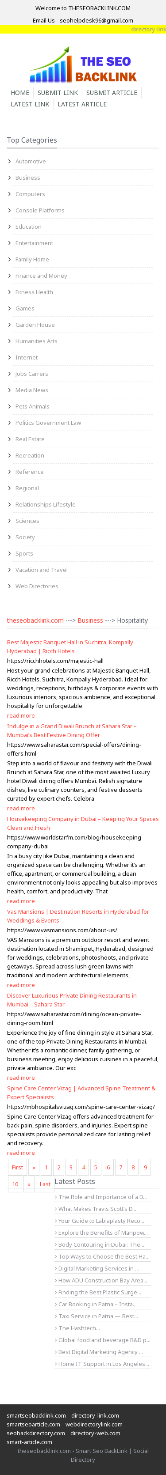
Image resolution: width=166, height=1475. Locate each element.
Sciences (27, 521)
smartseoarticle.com (33, 1424)
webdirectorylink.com (94, 1424)
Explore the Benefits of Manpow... (101, 1233)
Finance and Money (41, 276)
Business (27, 178)
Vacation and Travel (41, 570)
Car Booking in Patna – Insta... (96, 1304)
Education (28, 227)
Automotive (30, 161)
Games (25, 308)
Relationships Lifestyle (45, 504)
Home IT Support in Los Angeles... (102, 1364)
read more (21, 715)
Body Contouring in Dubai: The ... (100, 1244)
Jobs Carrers (31, 374)
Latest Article (82, 104)
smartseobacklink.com (36, 1415)
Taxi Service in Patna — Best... (96, 1316)
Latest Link (30, 104)
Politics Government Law (48, 423)
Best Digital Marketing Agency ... (99, 1352)
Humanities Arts (36, 341)
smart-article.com (29, 1442)
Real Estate (30, 439)
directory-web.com (95, 1433)
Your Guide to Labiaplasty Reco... (99, 1221)
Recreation (29, 455)
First (17, 1167)
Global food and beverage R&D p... (103, 1340)
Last (45, 1184)
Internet (26, 357)
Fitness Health (34, 292)
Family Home (32, 259)
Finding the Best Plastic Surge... (98, 1292)
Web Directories (36, 586)
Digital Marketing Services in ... (97, 1268)
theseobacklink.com (35, 620)
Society (25, 537)
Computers (30, 194)
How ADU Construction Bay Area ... (102, 1280)
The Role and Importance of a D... (101, 1197)
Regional (27, 488)
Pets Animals (32, 406)
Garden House (35, 325)
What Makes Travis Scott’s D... (95, 1209)
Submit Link (58, 92)
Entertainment (34, 243)
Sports (24, 553)
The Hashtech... (77, 1328)
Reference (29, 472)
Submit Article (111, 92)
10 (15, 1184)
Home (20, 92)
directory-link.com (95, 1415)
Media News (31, 390)
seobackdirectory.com (36, 1433)
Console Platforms (40, 210)
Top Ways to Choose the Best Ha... (102, 1256)
